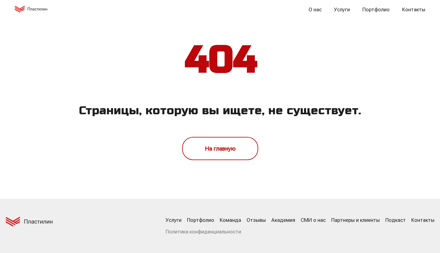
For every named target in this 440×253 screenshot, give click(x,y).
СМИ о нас (313, 220)
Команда (230, 220)
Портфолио (376, 9)
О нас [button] (315, 9)
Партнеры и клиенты (355, 220)
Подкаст (395, 220)
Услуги (342, 9)
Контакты (413, 9)
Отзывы (256, 220)
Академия (283, 220)
